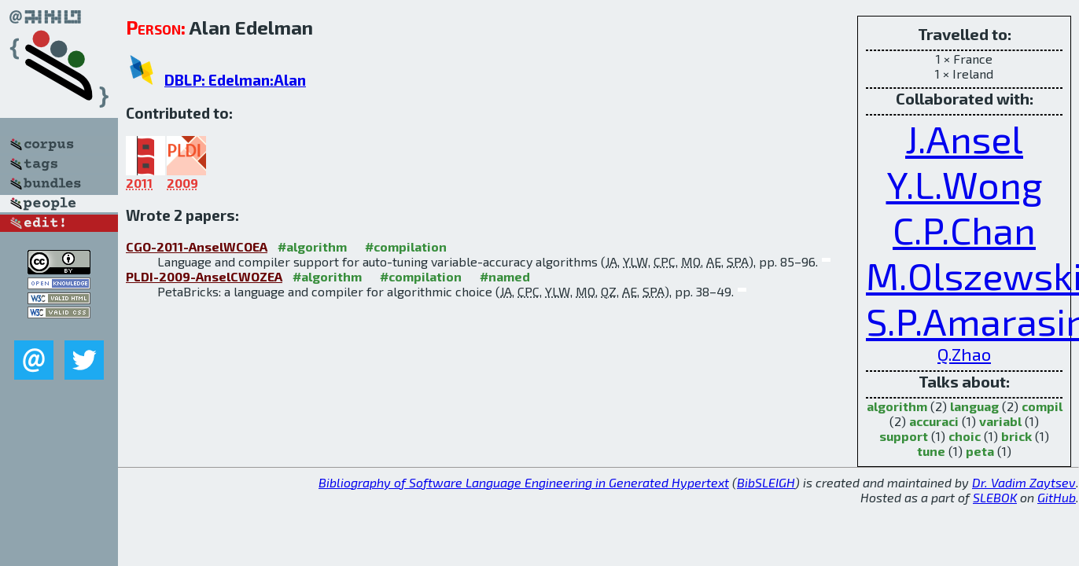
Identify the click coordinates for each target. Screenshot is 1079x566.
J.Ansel (964, 138)
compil (1042, 406)
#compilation (406, 246)
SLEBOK (995, 497)
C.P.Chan (964, 229)
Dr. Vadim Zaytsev (1024, 482)
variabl (1000, 420)
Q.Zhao (964, 354)
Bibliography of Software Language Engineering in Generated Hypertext (524, 482)
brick (1016, 435)
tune (931, 450)
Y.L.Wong (964, 184)
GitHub (1056, 497)
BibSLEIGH (766, 482)
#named (505, 276)
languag (974, 406)
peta (980, 450)
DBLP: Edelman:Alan (235, 80)
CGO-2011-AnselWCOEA (196, 246)
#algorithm (312, 246)
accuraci (934, 420)
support (903, 435)
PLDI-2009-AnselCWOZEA (204, 276)
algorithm (897, 406)
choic (964, 435)
